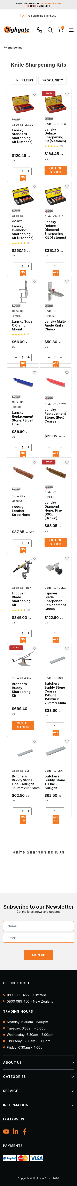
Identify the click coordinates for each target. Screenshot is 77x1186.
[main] (39, 455)
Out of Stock (55, 170)
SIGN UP (38, 955)
